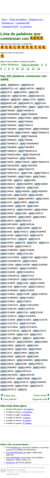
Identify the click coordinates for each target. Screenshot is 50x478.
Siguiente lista (40, 399)
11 (22, 68)
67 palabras (27, 423)
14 (38, 68)
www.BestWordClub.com (16, 452)
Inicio (4, 19)
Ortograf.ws (10, 462)
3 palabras (27, 418)
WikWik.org (16, 447)
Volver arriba (41, 395)
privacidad (22, 470)
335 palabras (28, 409)
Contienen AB (22, 23)
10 (17, 68)
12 (28, 68)
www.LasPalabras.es (14, 457)
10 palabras (25, 415)
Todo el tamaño (30, 64)
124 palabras (27, 412)
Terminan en (7, 23)
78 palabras (26, 420)
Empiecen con (36, 19)
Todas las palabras (18, 19)
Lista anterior (9, 399)
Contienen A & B (10, 26)
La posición (25, 26)
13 (33, 68)
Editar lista (8, 395)
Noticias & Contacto (12, 474)
